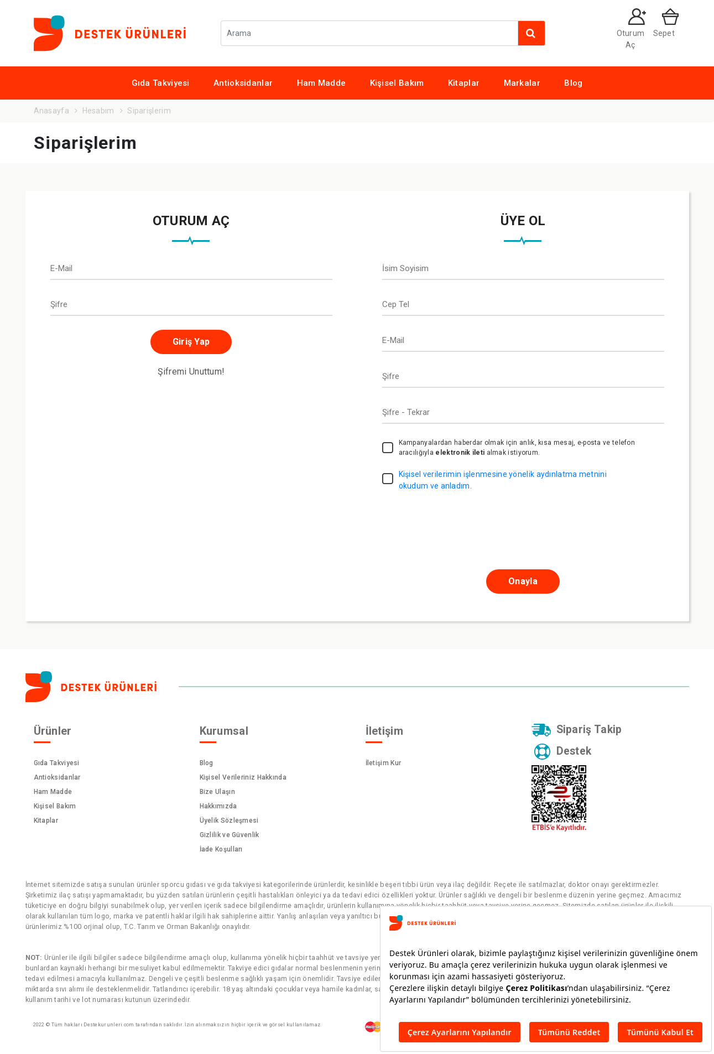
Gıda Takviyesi (161, 83)
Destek (563, 753)
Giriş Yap (191, 341)
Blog (573, 83)
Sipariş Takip (577, 730)
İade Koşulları (221, 849)
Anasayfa (51, 110)
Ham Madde (321, 83)
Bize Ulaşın (217, 792)
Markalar (522, 83)
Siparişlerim (149, 110)
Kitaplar (464, 83)
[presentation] (458, 524)
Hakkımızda (218, 806)
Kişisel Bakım (397, 83)
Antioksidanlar (243, 83)
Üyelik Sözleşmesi (229, 820)
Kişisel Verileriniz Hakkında (243, 777)
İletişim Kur (384, 763)
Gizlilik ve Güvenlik (229, 835)
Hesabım (98, 110)
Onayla (523, 581)
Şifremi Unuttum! (191, 371)
